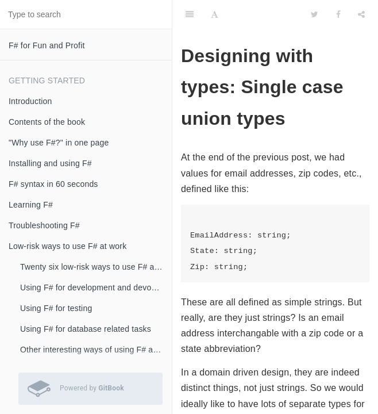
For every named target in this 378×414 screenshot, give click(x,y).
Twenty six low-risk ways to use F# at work (96, 266)
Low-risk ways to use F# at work (67, 246)
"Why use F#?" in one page (59, 142)
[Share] (361, 14)
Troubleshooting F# (44, 225)
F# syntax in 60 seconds (53, 184)
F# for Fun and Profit (47, 45)
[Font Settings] (214, 14)
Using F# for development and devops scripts (96, 287)
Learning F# (31, 204)
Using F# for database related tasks (85, 329)
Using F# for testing (56, 308)
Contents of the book (47, 121)
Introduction (30, 101)
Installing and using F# (50, 163)
